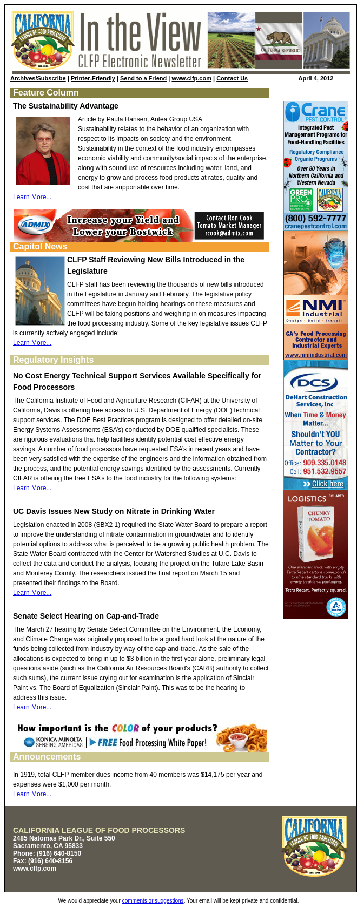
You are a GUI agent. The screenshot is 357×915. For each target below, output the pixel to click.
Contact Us (232, 78)
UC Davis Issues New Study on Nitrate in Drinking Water (114, 511)
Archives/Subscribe (38, 78)
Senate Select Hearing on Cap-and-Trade (86, 616)
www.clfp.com (191, 78)
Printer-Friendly (93, 78)
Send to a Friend (143, 78)
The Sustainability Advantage (65, 105)
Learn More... (32, 197)
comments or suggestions (153, 901)
